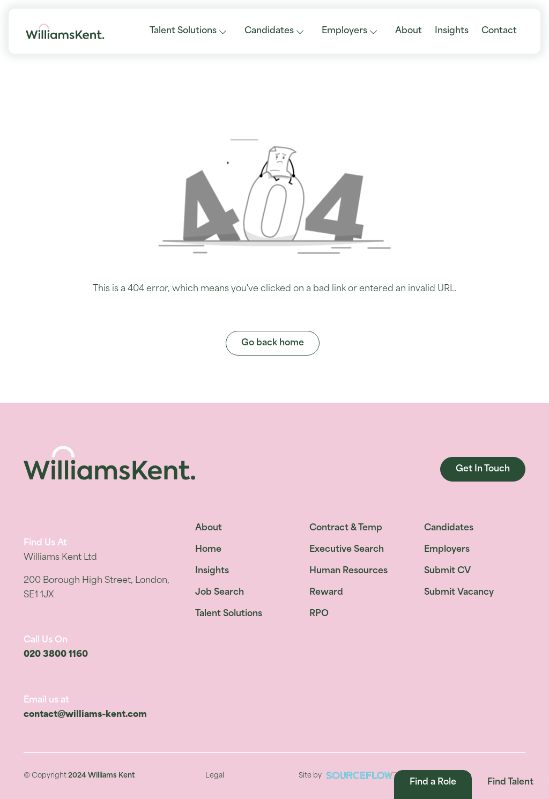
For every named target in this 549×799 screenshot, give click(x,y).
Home (208, 549)
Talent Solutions (183, 31)
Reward (326, 592)
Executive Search (346, 549)
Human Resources (348, 571)
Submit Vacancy (459, 592)
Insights (452, 31)
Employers (344, 31)
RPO (319, 614)
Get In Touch (483, 469)
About (408, 31)
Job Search (219, 592)
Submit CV (447, 571)
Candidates (269, 31)
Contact (499, 31)
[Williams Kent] (65, 31)
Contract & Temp (345, 528)
